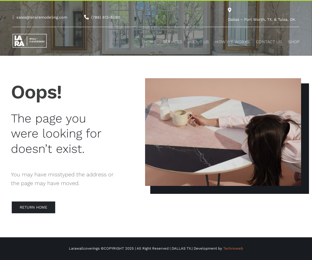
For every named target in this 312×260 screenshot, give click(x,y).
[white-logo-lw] (30, 36)
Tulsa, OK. (287, 19)
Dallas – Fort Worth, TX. (250, 19)
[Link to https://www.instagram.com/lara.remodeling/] (157, 17)
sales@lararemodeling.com (41, 17)
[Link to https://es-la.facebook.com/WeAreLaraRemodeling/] (164, 17)
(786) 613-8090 (105, 17)
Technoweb (233, 248)
